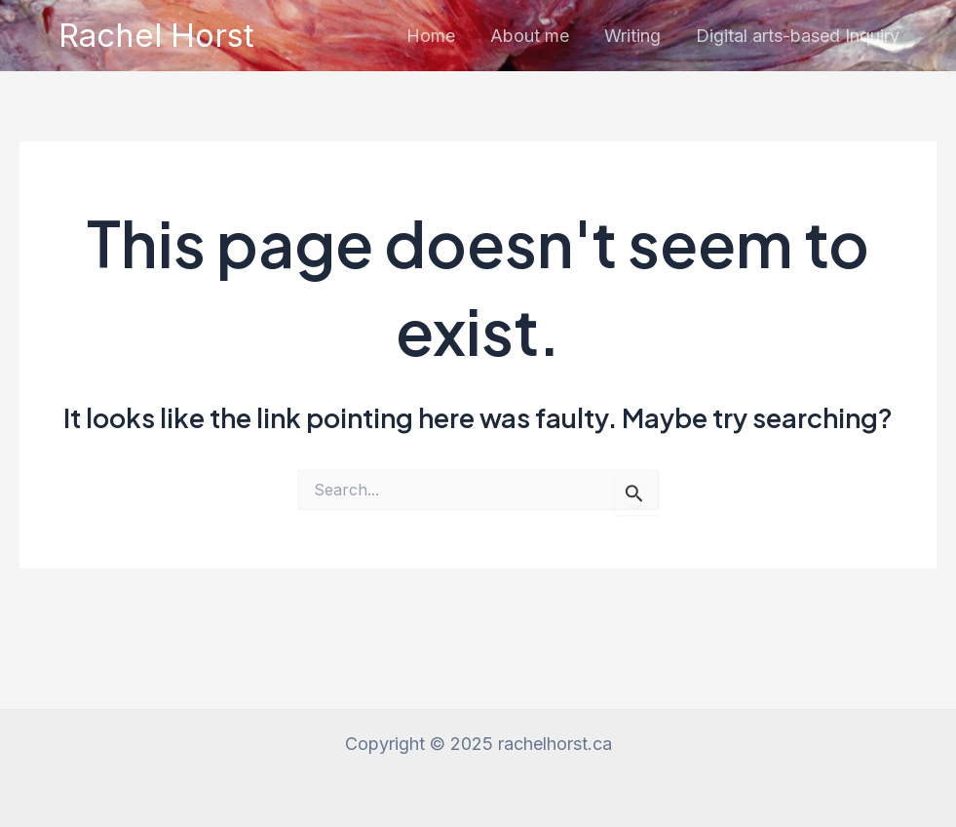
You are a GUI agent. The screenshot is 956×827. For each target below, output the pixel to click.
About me (529, 35)
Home (430, 35)
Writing (632, 35)
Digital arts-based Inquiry (797, 35)
